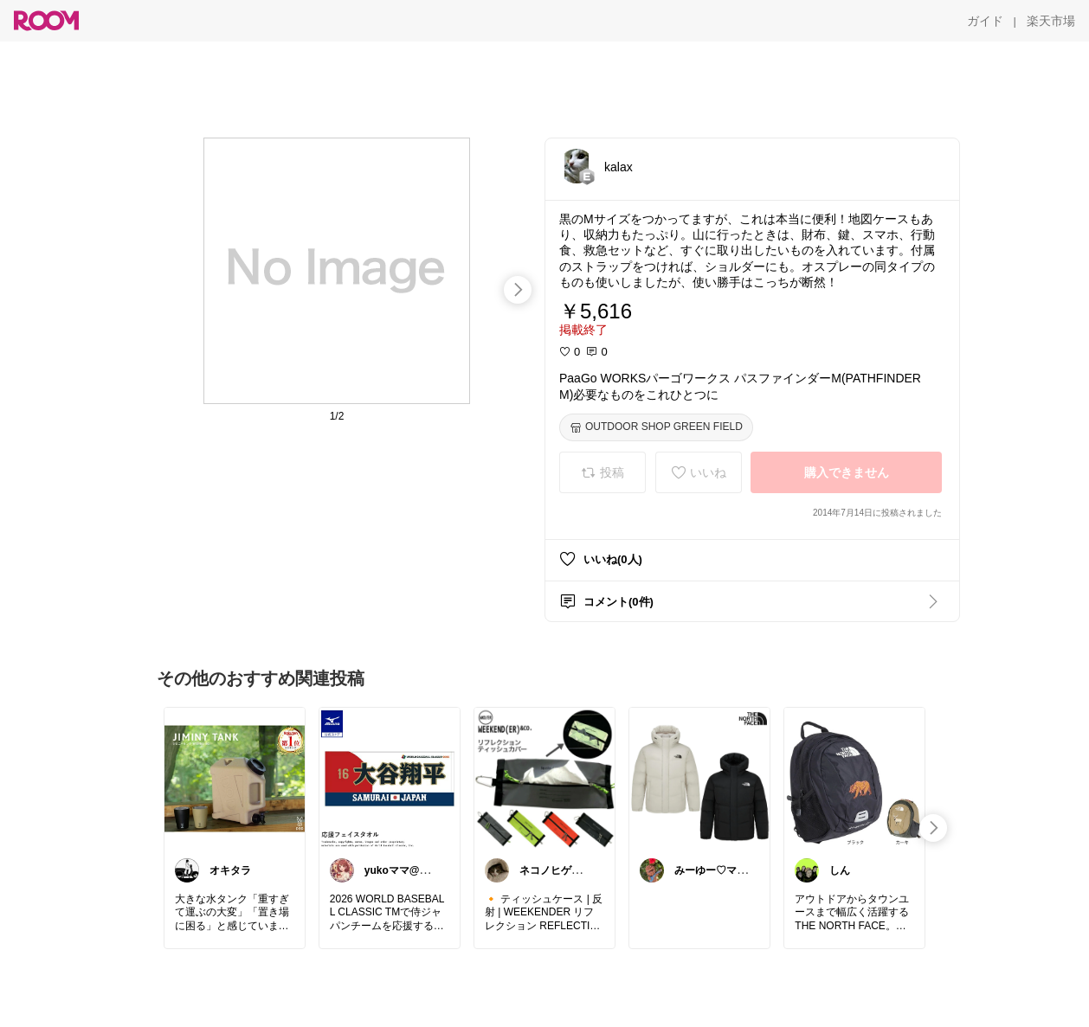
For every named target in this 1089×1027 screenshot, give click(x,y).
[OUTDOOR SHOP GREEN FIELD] (656, 427)
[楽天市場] (1051, 21)
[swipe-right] (518, 290)
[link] (234, 778)
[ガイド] (985, 21)
